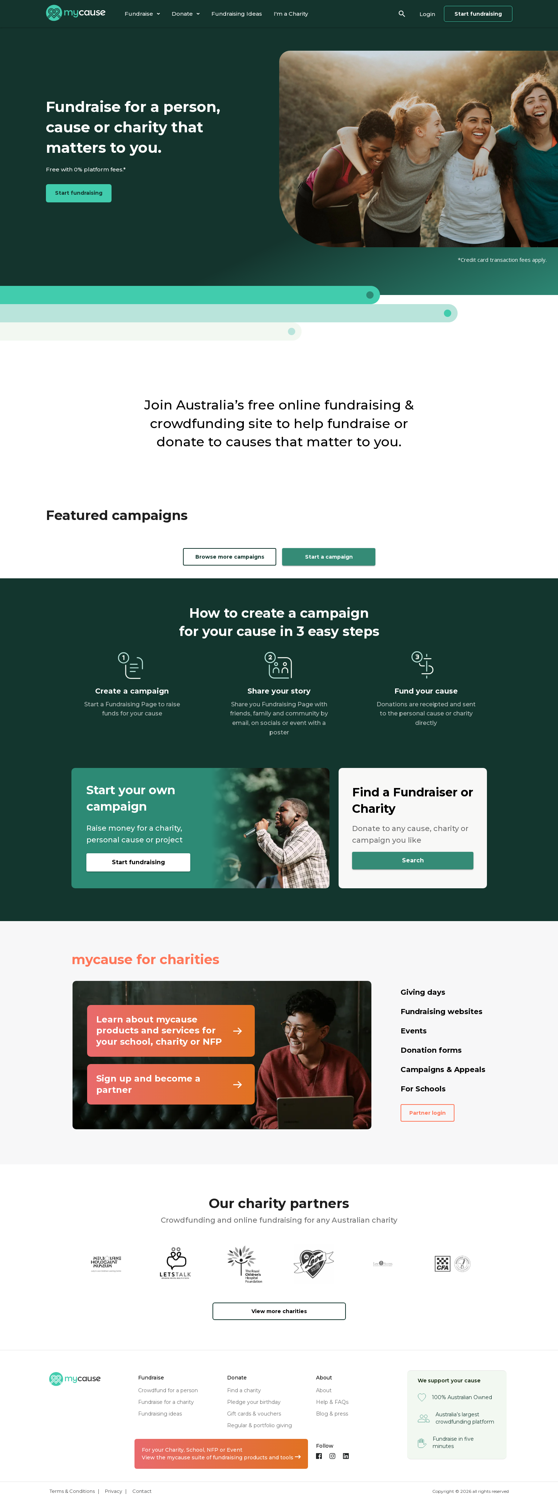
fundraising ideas (160, 1414)
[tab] (142, 13)
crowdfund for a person (168, 1390)
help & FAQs (332, 1402)
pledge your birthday (254, 1402)
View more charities (279, 1311)
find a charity (244, 1390)
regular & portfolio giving (259, 1425)
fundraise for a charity (166, 1402)
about (324, 1390)
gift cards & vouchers (254, 1414)
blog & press (332, 1414)
